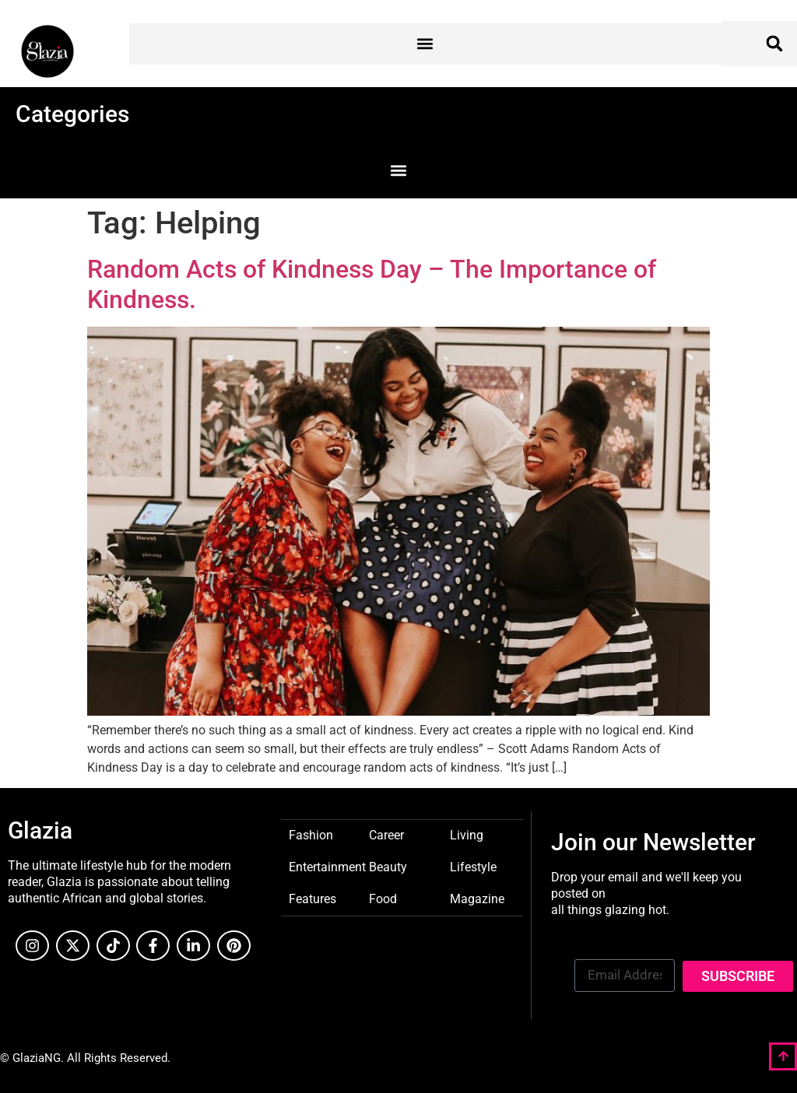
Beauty (388, 866)
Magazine (477, 898)
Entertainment (327, 866)
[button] (425, 44)
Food (383, 898)
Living (466, 834)
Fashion (311, 834)
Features (312, 898)
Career (386, 834)
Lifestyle (473, 866)
